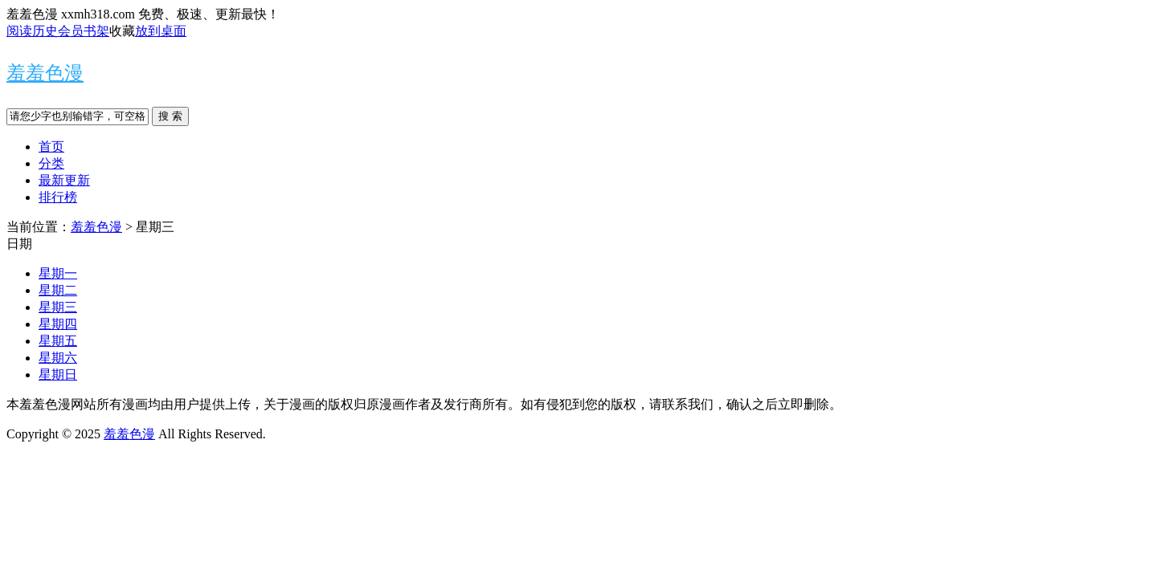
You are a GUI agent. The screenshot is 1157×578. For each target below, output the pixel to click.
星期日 (58, 374)
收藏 (122, 31)
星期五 (58, 341)
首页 (51, 146)
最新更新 (64, 180)
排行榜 (58, 197)
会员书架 (83, 31)
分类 (51, 163)
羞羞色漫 (45, 73)
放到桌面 (160, 31)
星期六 (58, 357)
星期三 (58, 307)
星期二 (58, 290)
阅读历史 (32, 31)
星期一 (58, 273)
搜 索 (170, 116)
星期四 (58, 324)
